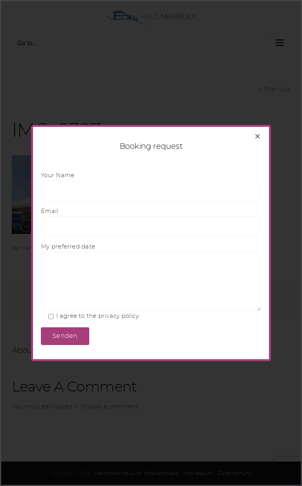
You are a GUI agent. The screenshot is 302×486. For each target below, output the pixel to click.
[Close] (257, 136)
